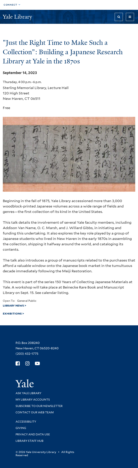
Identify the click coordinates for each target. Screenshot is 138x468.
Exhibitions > (13, 313)
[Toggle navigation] (130, 17)
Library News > (14, 305)
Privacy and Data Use (33, 434)
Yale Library (18, 16)
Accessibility (26, 421)
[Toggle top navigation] (12, 5)
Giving (21, 428)
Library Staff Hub (29, 440)
